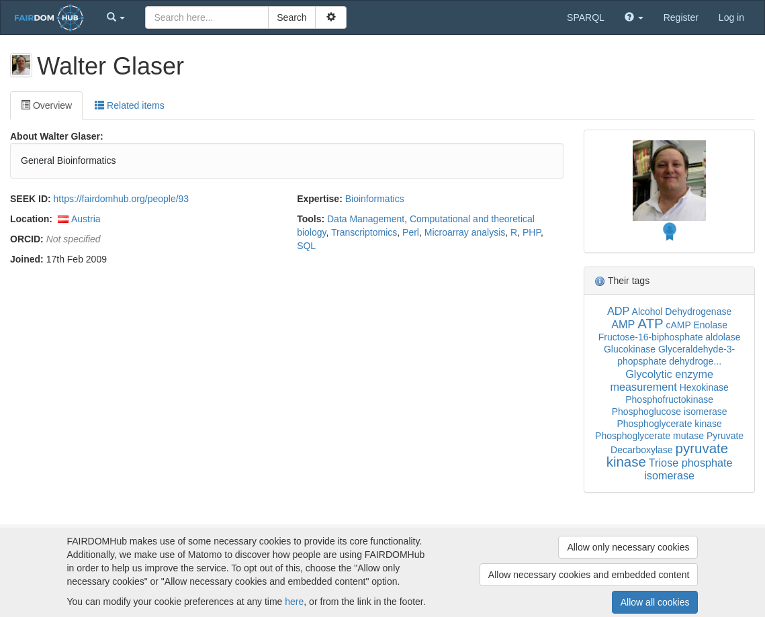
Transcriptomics (364, 232)
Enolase (710, 325)
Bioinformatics (374, 198)
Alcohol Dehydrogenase (682, 311)
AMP (623, 324)
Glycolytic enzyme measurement (661, 380)
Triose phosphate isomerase (688, 469)
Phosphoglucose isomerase (669, 411)
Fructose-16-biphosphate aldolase (669, 337)
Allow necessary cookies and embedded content (589, 574)
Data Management (365, 218)
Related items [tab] (129, 105)
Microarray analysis (465, 232)
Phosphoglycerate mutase (649, 435)
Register (681, 17)
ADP (618, 311)
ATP (650, 323)
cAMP (678, 325)
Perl (410, 232)
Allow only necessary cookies (628, 547)
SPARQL (585, 17)
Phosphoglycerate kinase (669, 423)
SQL (306, 245)
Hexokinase (704, 387)
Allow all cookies (655, 602)
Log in (731, 17)
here (294, 601)
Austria (86, 218)
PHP (532, 232)
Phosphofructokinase (669, 399)
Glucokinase (630, 349)
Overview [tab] (46, 105)
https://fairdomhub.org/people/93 (121, 198)
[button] (116, 17)
